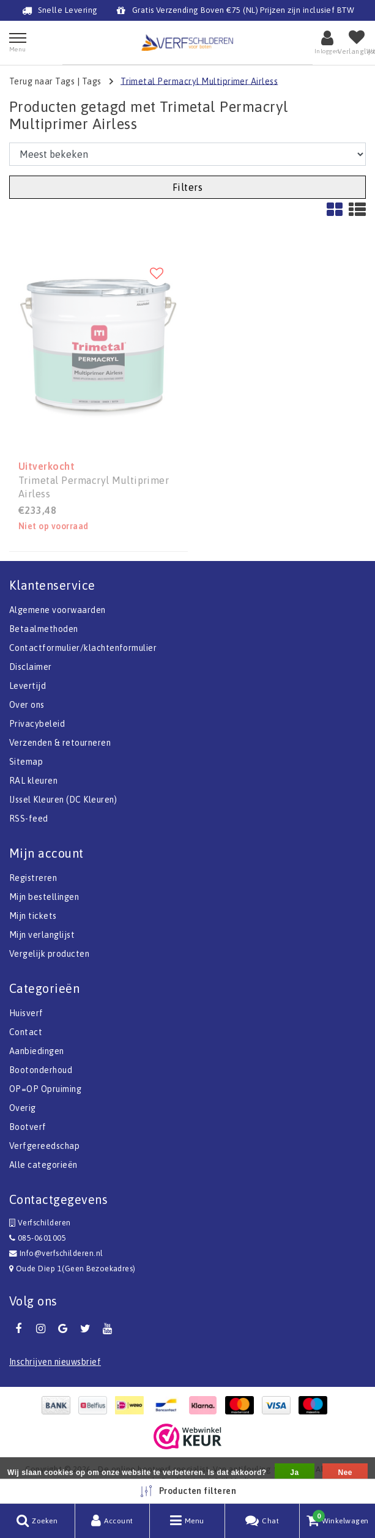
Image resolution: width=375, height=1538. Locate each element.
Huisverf (26, 1013)
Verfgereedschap (44, 1146)
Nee (345, 1472)
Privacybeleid (37, 724)
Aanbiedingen (36, 1051)
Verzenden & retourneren (60, 743)
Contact (25, 1032)
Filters (187, 187)
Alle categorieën (43, 1165)
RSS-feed (28, 818)
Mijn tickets (33, 916)
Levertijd (27, 686)
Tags (92, 81)
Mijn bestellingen (44, 897)
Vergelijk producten (49, 954)
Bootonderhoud (40, 1070)
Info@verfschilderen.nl (56, 1253)
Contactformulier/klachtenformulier (83, 648)
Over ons (27, 705)
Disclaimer (30, 667)
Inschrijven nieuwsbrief (55, 1362)
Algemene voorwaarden (57, 610)
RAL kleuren (33, 781)
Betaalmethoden (43, 629)
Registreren (33, 878)
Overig (22, 1108)
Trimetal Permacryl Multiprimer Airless (199, 81)
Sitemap (26, 762)
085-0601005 (37, 1238)
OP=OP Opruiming (45, 1089)
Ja (294, 1472)
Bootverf (27, 1127)
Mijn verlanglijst (42, 935)
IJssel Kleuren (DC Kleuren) (63, 799)
